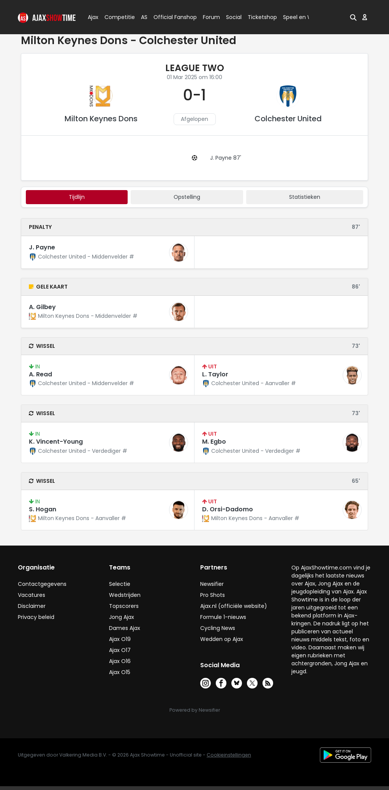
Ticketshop (262, 17)
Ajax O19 (120, 639)
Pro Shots (212, 595)
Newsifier (212, 584)
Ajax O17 (120, 650)
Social (232, 17)
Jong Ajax (121, 617)
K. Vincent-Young (56, 441)
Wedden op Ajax (221, 639)
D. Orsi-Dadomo (227, 509)
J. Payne (42, 247)
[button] (353, 17)
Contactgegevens (42, 584)
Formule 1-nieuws (223, 617)
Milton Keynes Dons (101, 118)
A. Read (40, 374)
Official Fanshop (170, 17)
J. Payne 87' (225, 158)
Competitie (116, 17)
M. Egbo (214, 441)
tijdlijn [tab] (77, 197)
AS (144, 17)
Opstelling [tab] (187, 197)
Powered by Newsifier (194, 710)
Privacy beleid (36, 617)
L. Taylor (215, 374)
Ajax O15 (119, 672)
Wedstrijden (125, 595)
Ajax (92, 17)
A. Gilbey (42, 307)
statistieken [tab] (304, 197)
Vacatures (31, 595)
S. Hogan (42, 509)
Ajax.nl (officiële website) (233, 606)
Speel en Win (300, 17)
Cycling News (217, 628)
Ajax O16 (120, 661)
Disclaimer (32, 606)
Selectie (119, 584)
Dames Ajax (124, 628)
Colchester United (288, 118)
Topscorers (124, 606)
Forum (211, 17)
